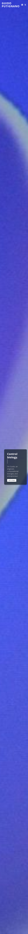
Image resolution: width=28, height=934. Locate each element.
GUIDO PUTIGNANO (11, 5)
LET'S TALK (12, 480)
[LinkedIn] (22, 5)
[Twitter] (25, 5)
